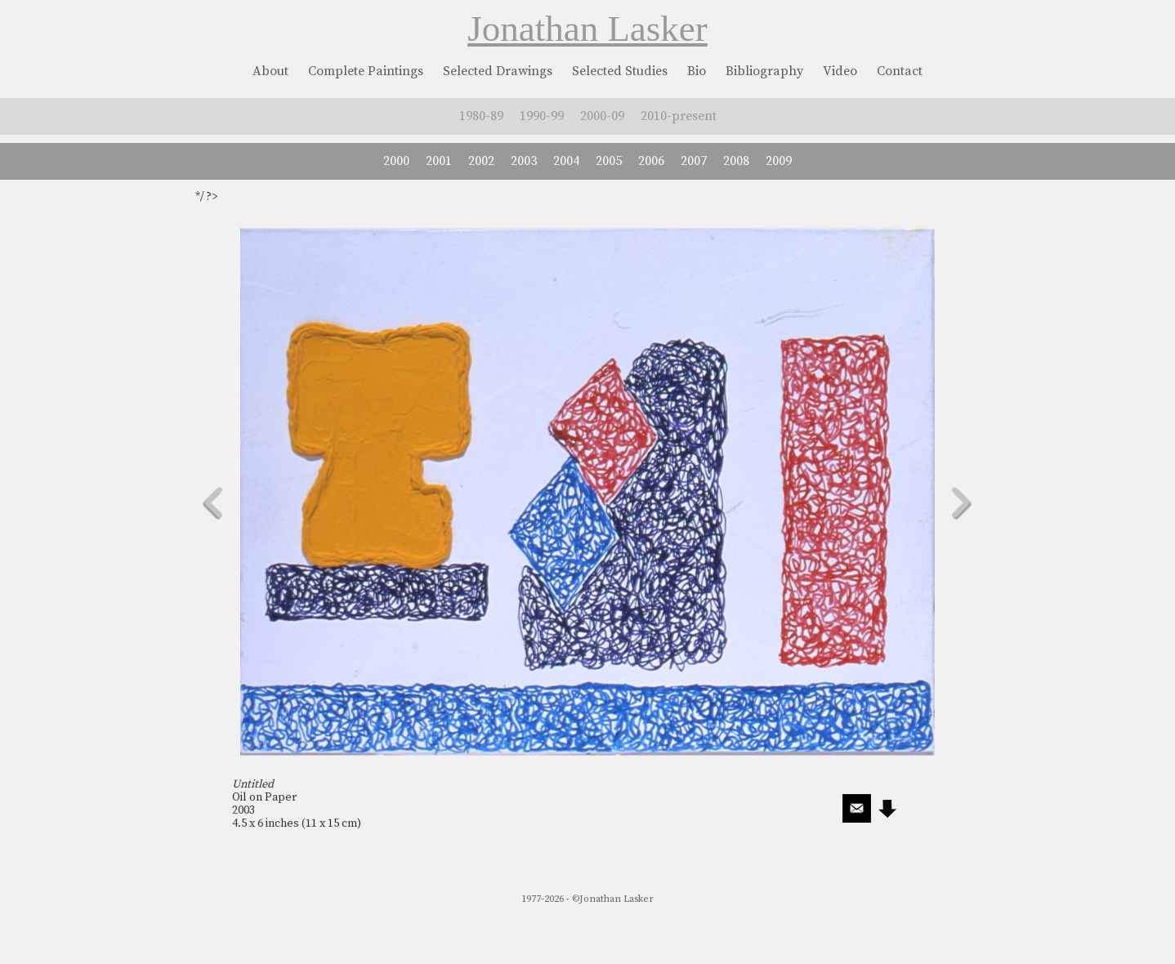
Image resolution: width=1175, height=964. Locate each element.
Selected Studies (620, 71)
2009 (779, 161)
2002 (481, 161)
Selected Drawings (497, 71)
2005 (609, 161)
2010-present (679, 116)
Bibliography (764, 71)
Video (840, 71)
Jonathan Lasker (587, 28)
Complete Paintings (365, 71)
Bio (696, 71)
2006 (651, 161)
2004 (566, 161)
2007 (694, 161)
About (270, 71)
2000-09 (602, 116)
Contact (900, 71)
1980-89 (481, 116)
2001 (439, 161)
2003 (524, 161)
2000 (396, 161)
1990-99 (542, 116)
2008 (736, 161)
